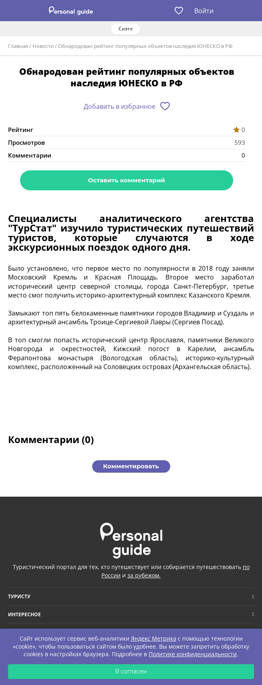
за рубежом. (144, 575)
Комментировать (131, 466)
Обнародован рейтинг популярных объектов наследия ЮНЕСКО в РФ (145, 46)
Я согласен (131, 671)
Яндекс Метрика (153, 638)
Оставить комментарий (126, 180)
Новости (43, 46)
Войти (204, 10)
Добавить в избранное (119, 106)
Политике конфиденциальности (193, 654)
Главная (18, 46)
